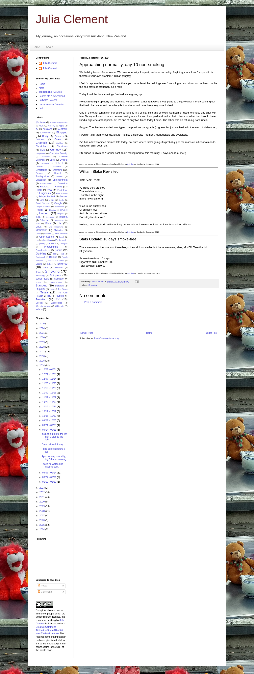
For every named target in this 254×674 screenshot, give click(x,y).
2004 (42, 529)
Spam (38, 282)
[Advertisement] (151, 318)
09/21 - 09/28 (49, 425)
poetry (42, 243)
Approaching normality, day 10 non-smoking (54, 458)
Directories (41, 170)
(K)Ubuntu (40, 122)
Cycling (63, 159)
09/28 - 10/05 (49, 420)
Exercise (44, 186)
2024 (42, 328)
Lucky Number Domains (51, 104)
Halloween (59, 206)
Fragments (45, 193)
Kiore (41, 88)
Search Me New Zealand (52, 96)
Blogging (61, 132)
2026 (42, 323)
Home (36, 47)
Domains (57, 170)
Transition (41, 299)
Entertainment (60, 179)
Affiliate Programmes (58, 122)
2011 (42, 497)
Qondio (58, 250)
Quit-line (41, 253)
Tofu (49, 296)
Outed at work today (52, 444)
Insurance (50, 217)
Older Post (211, 333)
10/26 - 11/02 (49, 402)
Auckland (47, 129)
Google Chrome (43, 206)
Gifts (42, 200)
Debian (39, 166)
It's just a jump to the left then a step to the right (54, 437)
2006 (42, 520)
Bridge (45, 136)
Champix (41, 142)
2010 (42, 501)
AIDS (41, 125)
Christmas (62, 146)
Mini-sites (58, 230)
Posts (42, 585)
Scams (39, 264)
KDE (38, 223)
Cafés (58, 139)
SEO (45, 267)
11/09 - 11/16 (49, 392)
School (50, 264)
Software (59, 278)
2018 (42, 346)
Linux (38, 226)
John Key (44, 220)
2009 (42, 506)
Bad (41, 108)
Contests (46, 156)
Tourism (59, 295)
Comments (45, 591)
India (38, 217)
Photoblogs (47, 240)
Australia (62, 129)
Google (58, 203)
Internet (63, 216)
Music (38, 233)
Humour (44, 213)
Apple (61, 125)
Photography (61, 240)
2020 (42, 337)
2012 (42, 492)
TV (57, 299)
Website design (43, 306)
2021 (42, 333)
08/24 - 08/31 (49, 477)
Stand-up (41, 285)
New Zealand (61, 233)
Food (49, 189)
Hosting (52, 210)
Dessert (57, 166)
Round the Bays (56, 260)
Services (59, 267)
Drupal (57, 173)
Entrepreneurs (46, 183)
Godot (61, 200)
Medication (41, 230)
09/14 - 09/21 (49, 429)
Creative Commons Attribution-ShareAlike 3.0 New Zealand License (49, 630)
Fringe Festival (47, 196)
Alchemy (51, 126)
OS (37, 240)
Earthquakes (42, 176)
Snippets (55, 275)
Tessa (44, 292)
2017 (42, 351)
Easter (60, 176)
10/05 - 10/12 (49, 416)
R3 (54, 254)
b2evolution (45, 132)
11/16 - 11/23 (49, 388)
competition (40, 153)
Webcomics (56, 303)
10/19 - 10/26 (49, 406)
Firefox (39, 190)
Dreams (39, 173)
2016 (42, 356)
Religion (53, 257)
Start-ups (59, 285)
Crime (53, 160)
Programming (51, 246)
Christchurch (42, 146)
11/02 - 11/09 (49, 397)
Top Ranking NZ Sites (50, 92)
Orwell (61, 237)
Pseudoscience (43, 250)
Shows (38, 272)
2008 (42, 511)
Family (58, 186)
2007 (42, 515)
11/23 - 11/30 (49, 383)
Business (40, 139)
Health (39, 209)
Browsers (59, 136)
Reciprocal (40, 257)
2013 (42, 487)
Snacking (40, 275)
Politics (52, 243)
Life (59, 223)
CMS (42, 150)
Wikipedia (59, 306)
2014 (42, 365)
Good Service (42, 203)
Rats (62, 254)
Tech (52, 289)
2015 (42, 360)
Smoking (93, 285)
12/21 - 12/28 (49, 374)
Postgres (63, 243)
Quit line (130, 164)
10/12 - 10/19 (49, 411)
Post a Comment (93, 302)
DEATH (59, 163)
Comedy (55, 149)
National (47, 233)
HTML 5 (63, 210)
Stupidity (40, 289)
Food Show (62, 190)
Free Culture (61, 193)
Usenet (39, 303)
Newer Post (86, 333)
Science (62, 263)
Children (59, 143)
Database (45, 163)
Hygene (60, 213)
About (49, 47)
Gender (63, 196)
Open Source (46, 236)
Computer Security (58, 153)
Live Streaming (56, 227)
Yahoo (39, 309)
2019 (42, 342)
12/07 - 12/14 (49, 378)
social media (42, 278)
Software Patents (48, 100)
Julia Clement (72, 19)
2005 (42, 525)
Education (41, 179)
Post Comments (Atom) (106, 338)
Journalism (59, 220)
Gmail (51, 200)
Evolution (62, 183)
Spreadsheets (56, 282)
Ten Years (62, 289)
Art (37, 129)
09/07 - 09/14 (49, 472)
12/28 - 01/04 (49, 369)
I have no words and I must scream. (53, 465)
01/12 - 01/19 (49, 481)
